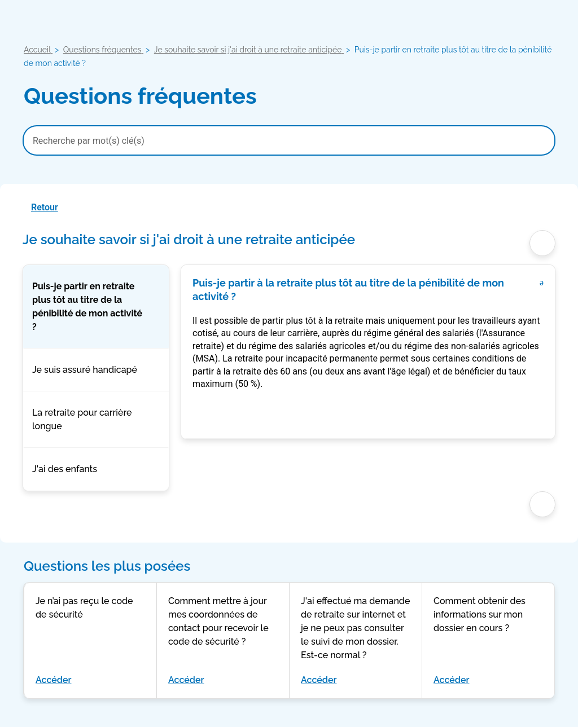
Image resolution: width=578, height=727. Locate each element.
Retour (44, 207)
